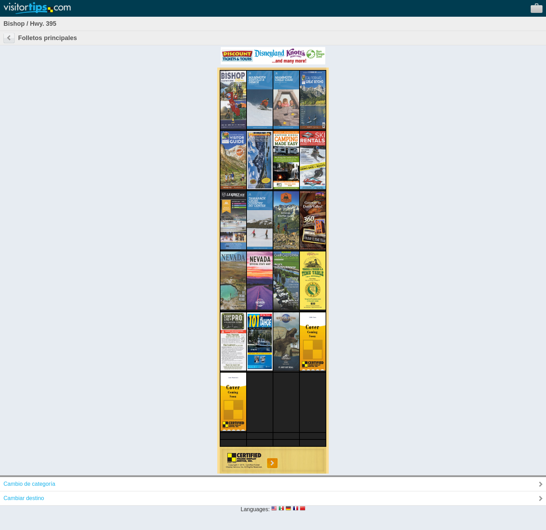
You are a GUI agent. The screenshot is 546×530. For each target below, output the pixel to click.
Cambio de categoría (29, 484)
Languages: (255, 509)
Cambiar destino (23, 498)
